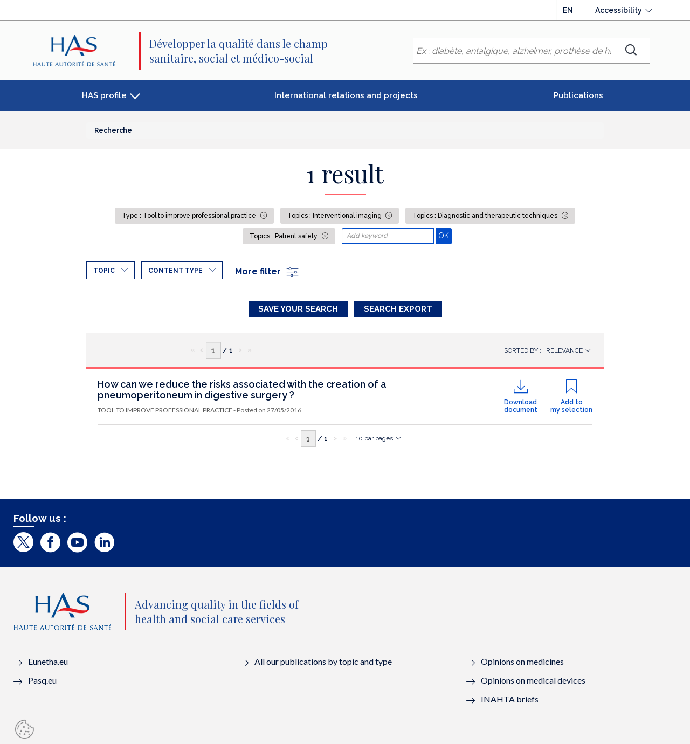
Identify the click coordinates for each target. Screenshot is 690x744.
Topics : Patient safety (284, 236)
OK (445, 235)
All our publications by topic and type (323, 661)
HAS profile (104, 95)
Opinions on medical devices (533, 680)
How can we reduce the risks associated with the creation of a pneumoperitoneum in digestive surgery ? (242, 389)
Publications (578, 95)
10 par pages (374, 438)
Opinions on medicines (522, 661)
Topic (104, 270)
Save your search (298, 309)
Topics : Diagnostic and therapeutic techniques (485, 215)
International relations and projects (346, 95)
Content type (175, 270)
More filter (267, 271)
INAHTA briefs (510, 699)
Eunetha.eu (48, 661)
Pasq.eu (42, 680)
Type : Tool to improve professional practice (190, 215)
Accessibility (618, 10)
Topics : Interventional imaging (335, 215)
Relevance (564, 350)
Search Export (398, 309)
